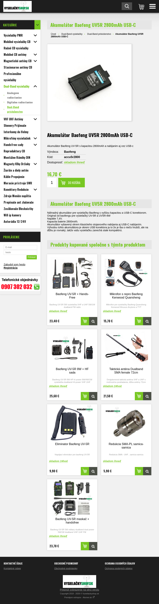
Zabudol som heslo (14, 264)
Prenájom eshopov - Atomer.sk (79, 597)
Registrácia (10, 267)
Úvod (53, 34)
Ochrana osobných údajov (118, 568)
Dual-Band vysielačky (71, 34)
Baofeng (70, 151)
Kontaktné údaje (12, 568)
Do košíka (74, 183)
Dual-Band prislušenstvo (99, 34)
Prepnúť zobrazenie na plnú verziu (79, 589)
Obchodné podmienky (65, 568)
